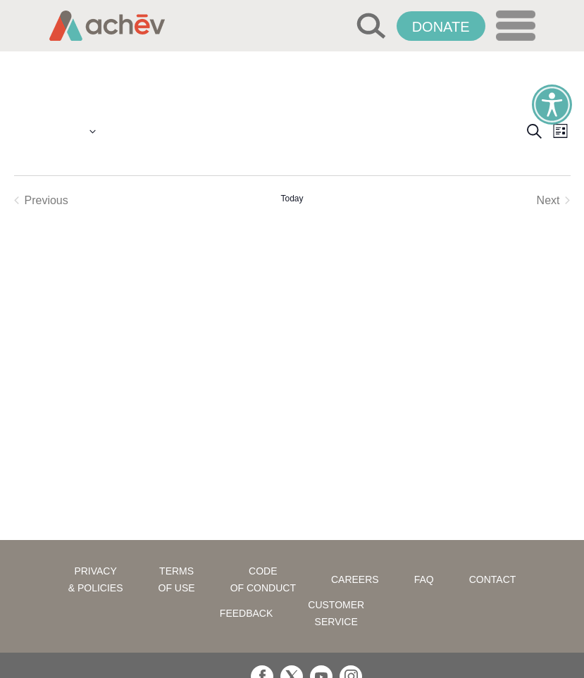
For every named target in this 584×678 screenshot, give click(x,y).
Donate (441, 26)
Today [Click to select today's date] (291, 198)
